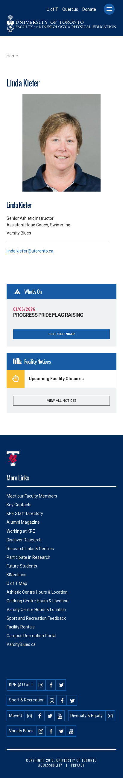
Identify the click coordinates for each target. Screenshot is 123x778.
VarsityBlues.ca (21, 644)
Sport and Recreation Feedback (36, 618)
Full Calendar (61, 334)
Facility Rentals (21, 627)
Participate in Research (28, 557)
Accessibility (50, 765)
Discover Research (24, 539)
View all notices (61, 401)
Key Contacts (19, 504)
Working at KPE (21, 531)
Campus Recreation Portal (31, 635)
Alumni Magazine (23, 522)
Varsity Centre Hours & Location (36, 609)
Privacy (78, 765)
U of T (52, 9)
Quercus (70, 9)
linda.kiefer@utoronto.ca (30, 251)
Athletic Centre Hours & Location (37, 592)
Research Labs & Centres (30, 548)
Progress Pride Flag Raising (48, 315)
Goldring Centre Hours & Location (38, 600)
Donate (89, 9)
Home (12, 55)
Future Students (22, 566)
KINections (16, 574)
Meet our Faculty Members (32, 496)
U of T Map (17, 583)
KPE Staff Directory (25, 513)
